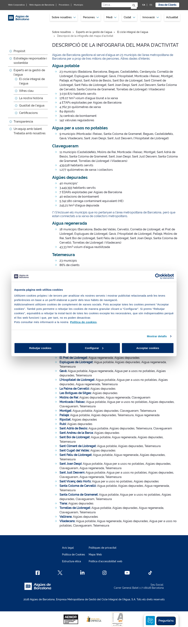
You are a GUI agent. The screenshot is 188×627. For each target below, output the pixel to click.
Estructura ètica (71, 561)
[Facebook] (38, 572)
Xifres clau (26, 91)
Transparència (23, 121)
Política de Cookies (73, 554)
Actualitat (172, 17)
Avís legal (68, 547)
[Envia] (134, 5)
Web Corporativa (16, 5)
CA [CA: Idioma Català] (143, 5)
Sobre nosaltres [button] (64, 17)
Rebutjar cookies (40, 347)
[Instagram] (104, 572)
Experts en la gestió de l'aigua (94, 32)
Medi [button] (111, 17)
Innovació (150, 17)
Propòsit (19, 51)
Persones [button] (91, 17)
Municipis (78, 5)
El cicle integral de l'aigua (132, 32)
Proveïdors (64, 5)
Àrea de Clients (167, 4)
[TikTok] (150, 572)
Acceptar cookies (147, 347)
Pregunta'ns (165, 620)
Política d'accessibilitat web (105, 561)
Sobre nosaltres (61, 32)
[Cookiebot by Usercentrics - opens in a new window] (158, 276)
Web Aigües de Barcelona (41, 5)
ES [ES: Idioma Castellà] (151, 5)
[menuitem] (63, 17)
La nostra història (31, 98)
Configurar (94, 347)
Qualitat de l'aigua (31, 105)
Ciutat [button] (129, 17)
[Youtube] (127, 572)
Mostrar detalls (157, 336)
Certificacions (28, 113)
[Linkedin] (82, 572)
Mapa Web (95, 554)
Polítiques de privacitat (102, 547)
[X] (60, 572)
